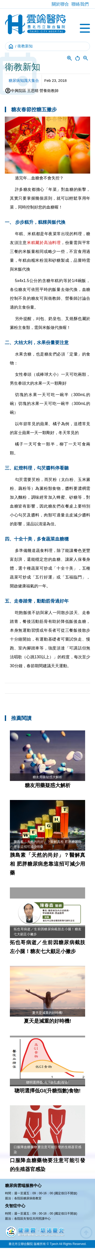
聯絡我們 (80, 4)
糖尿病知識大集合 (24, 81)
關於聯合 (60, 4)
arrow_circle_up (86, 1232)
